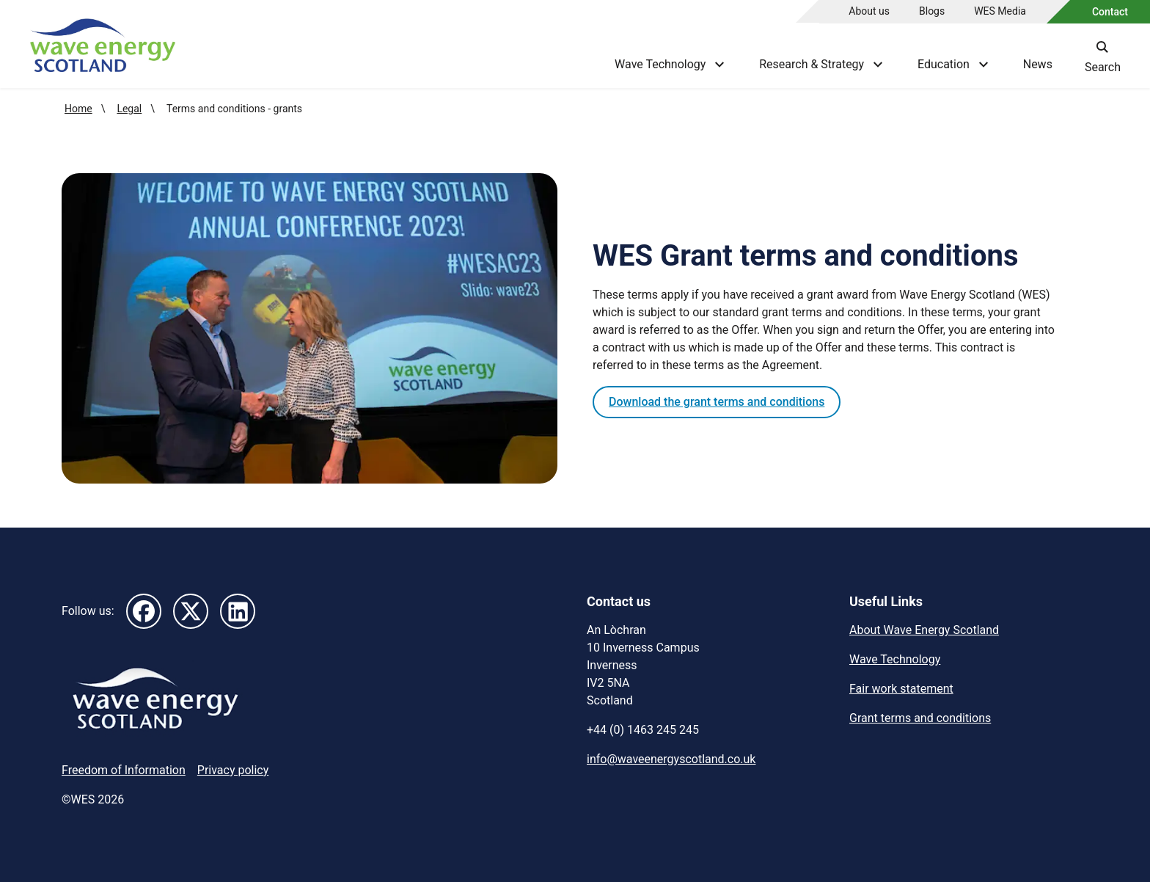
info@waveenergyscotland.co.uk (671, 759)
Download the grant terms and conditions (716, 402)
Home (78, 108)
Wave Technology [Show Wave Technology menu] (669, 64)
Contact (1110, 12)
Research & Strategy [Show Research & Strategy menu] (820, 64)
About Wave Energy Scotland (924, 630)
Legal (129, 108)
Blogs (932, 11)
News (1037, 64)
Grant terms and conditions (920, 718)
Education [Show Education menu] (953, 64)
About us (869, 11)
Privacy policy (233, 770)
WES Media (1000, 11)
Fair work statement (901, 689)
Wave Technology (894, 659)
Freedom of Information (124, 770)
